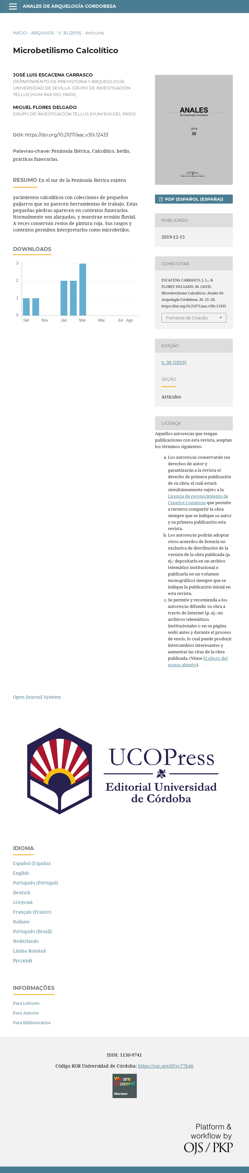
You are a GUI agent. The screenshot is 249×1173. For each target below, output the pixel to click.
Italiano (21, 921)
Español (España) (32, 863)
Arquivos (42, 32)
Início (20, 32)
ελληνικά (23, 902)
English (21, 873)
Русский (22, 960)
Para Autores (26, 1013)
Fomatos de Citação (187, 317)
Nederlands (26, 941)
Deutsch (21, 892)
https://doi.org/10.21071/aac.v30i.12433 (66, 135)
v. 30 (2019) (69, 32)
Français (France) (32, 912)
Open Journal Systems (37, 697)
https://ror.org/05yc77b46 (166, 1066)
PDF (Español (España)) (193, 199)
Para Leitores (26, 1003)
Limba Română (29, 951)
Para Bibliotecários (32, 1022)
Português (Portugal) (35, 883)
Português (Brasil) (32, 931)
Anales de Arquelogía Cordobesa (69, 6)
